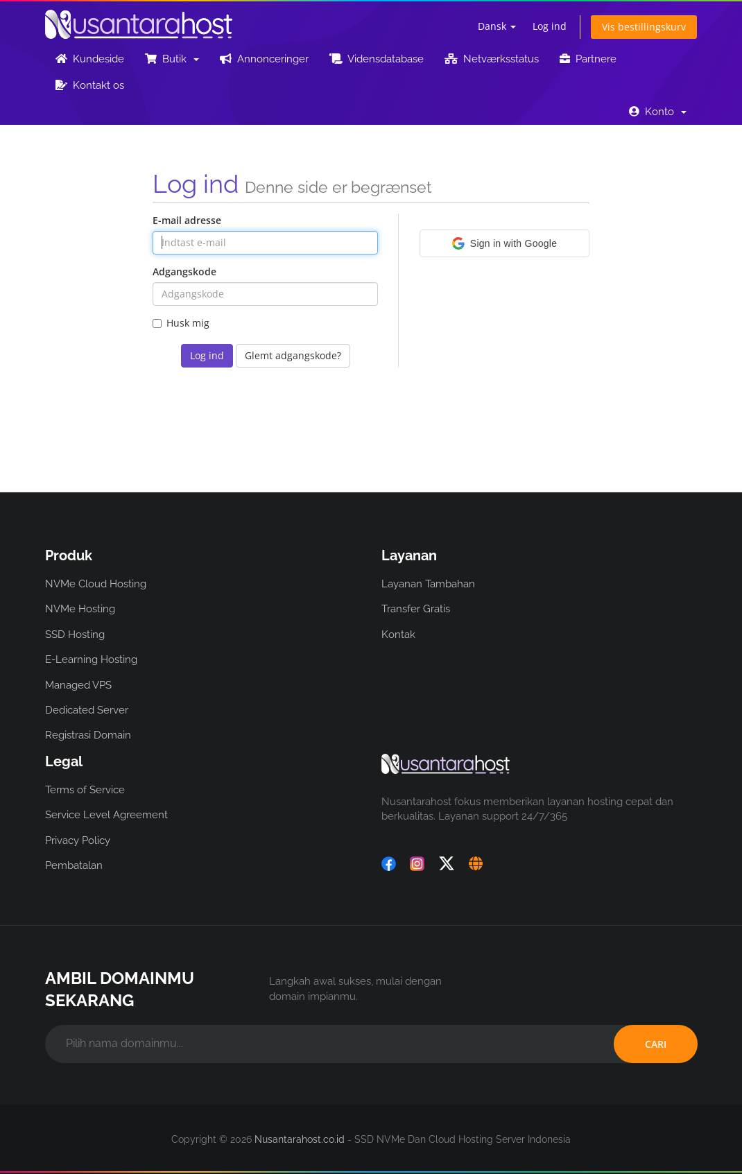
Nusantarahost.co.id (299, 1139)
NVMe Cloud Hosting (95, 584)
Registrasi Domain (88, 735)
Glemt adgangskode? (293, 355)
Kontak (398, 634)
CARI (655, 1044)
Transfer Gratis (415, 609)
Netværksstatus (492, 59)
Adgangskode (184, 271)
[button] (504, 243)
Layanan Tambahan (428, 584)
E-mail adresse (187, 220)
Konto (658, 111)
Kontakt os (89, 85)
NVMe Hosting (80, 609)
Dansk (497, 26)
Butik (172, 59)
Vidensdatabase (376, 59)
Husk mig (181, 322)
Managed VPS (78, 685)
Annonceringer (264, 59)
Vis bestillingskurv (644, 26)
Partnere (588, 59)
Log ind (550, 26)
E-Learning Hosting (91, 659)
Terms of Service (85, 790)
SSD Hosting (75, 634)
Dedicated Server (86, 710)
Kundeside (89, 59)
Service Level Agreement (106, 815)
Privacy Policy (77, 840)
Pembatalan (74, 865)
